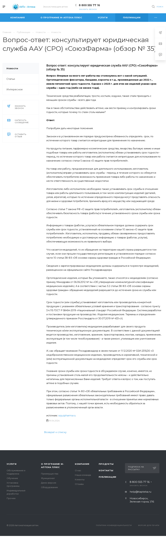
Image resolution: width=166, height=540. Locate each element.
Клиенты (79, 479)
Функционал (48, 478)
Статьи (10, 78)
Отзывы (79, 484)
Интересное (14, 89)
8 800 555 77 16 (89, 5)
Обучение (12, 478)
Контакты (106, 470)
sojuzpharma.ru (67, 415)
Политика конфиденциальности (114, 525)
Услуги (12, 464)
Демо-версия (48, 482)
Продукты (106, 464)
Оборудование (49, 487)
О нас (78, 470)
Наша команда (83, 475)
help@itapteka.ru (140, 491)
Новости (12, 68)
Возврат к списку (55, 432)
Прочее (11, 498)
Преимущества (49, 473)
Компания (82, 464)
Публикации (107, 477)
